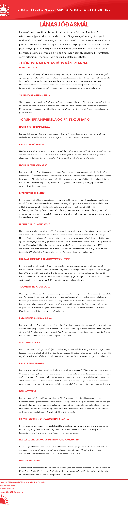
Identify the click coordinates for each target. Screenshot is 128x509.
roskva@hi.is (8, 489)
